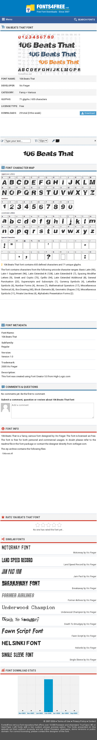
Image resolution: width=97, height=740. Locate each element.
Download (88, 113)
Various (32, 92)
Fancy (22, 92)
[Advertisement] (48, 127)
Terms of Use (63, 721)
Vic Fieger (24, 85)
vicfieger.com (80, 443)
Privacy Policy (79, 721)
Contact (92, 721)
